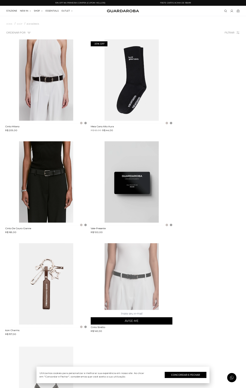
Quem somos (43, 322)
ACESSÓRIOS (33, 24)
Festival (123, 322)
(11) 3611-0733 (202, 322)
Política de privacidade (43, 345)
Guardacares (43, 328)
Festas (123, 345)
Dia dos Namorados (123, 339)
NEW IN (25, 10)
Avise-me (93, 219)
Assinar (230, 299)
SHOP (38, 10)
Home (9, 24)
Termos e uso (43, 339)
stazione (11, 10)
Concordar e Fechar (185, 374)
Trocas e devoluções (43, 334)
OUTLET (67, 10)
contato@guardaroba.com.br (203, 334)
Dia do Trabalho (123, 328)
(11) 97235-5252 (203, 328)
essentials (52, 10)
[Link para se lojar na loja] (232, 11)
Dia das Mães (123, 334)
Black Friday (123, 350)
